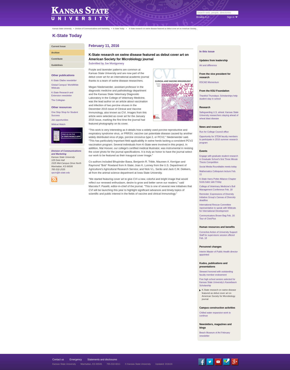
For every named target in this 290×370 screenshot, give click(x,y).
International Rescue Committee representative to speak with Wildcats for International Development (217, 207)
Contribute (57, 59)
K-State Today (118, 29)
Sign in (230, 17)
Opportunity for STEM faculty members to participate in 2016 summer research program (218, 139)
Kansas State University (85, 13)
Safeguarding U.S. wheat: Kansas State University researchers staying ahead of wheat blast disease (218, 115)
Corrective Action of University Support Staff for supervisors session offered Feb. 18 (218, 235)
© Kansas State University (138, 364)
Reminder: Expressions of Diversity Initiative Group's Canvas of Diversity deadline (217, 197)
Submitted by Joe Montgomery (106, 63)
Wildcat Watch (58, 124)
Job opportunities (59, 120)
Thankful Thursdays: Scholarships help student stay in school (218, 97)
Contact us (58, 359)
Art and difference (208, 65)
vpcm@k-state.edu (60, 172)
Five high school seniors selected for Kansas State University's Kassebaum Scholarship (218, 282)
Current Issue (58, 46)
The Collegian (58, 100)
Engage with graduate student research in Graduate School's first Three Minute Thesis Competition (218, 159)
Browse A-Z (202, 17)
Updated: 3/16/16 (163, 364)
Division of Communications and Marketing (92, 29)
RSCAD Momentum (209, 82)
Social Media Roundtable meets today (218, 166)
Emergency (75, 359)
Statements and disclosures (102, 359)
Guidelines (57, 65)
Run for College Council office (214, 132)
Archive (55, 52)
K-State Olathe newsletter (64, 80)
